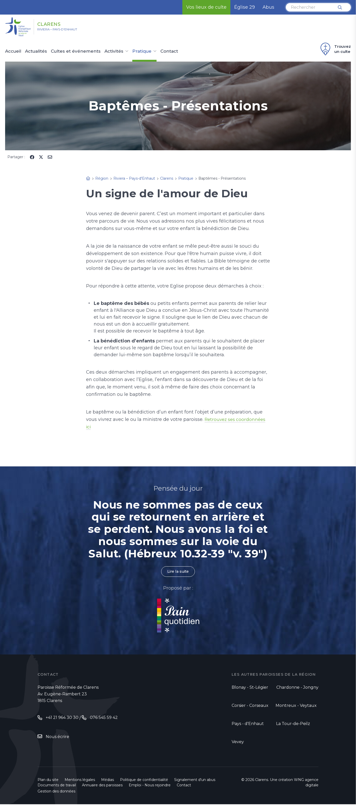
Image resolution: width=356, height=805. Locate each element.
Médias (107, 780)
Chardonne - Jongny (297, 688)
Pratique (141, 51)
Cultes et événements (76, 51)
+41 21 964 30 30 (62, 718)
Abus (268, 7)
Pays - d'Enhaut (248, 724)
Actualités (36, 51)
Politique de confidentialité (144, 780)
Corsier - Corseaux (250, 706)
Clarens (57, 23)
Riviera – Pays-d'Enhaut (66, 31)
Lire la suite (178, 571)
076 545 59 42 (104, 718)
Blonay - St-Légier (250, 688)
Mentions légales (80, 780)
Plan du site (48, 780)
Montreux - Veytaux (296, 706)
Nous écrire (57, 737)
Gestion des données (56, 792)
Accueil (13, 51)
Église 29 (244, 7)
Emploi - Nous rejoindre (150, 786)
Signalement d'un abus (194, 780)
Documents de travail (57, 786)
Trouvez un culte (335, 49)
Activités (113, 51)
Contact (169, 51)
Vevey (238, 742)
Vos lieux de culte (206, 7)
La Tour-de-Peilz (293, 724)
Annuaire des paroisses (102, 786)
